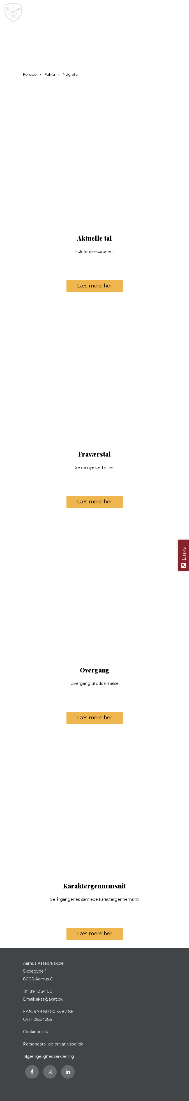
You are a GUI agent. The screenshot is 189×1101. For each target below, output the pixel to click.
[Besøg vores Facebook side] (32, 1072)
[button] (180, 12)
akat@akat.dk (49, 999)
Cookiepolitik (35, 1031)
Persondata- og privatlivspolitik (53, 1044)
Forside (30, 74)
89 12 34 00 (40, 991)
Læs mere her (100, 284)
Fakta (50, 74)
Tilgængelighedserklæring (48, 1056)
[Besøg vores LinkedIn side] (68, 1072)
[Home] (69, 12)
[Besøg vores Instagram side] (50, 1072)
